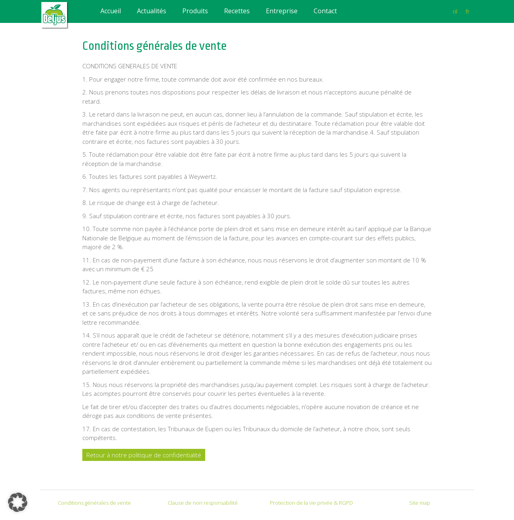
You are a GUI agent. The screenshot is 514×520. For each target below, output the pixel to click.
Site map (419, 502)
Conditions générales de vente (94, 502)
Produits (195, 10)
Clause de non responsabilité (203, 502)
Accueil (110, 10)
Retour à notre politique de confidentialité (143, 455)
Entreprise (282, 10)
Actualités (151, 10)
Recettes (237, 10)
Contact (325, 10)
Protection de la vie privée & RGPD (311, 502)
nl (455, 11)
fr (467, 11)
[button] (17, 502)
